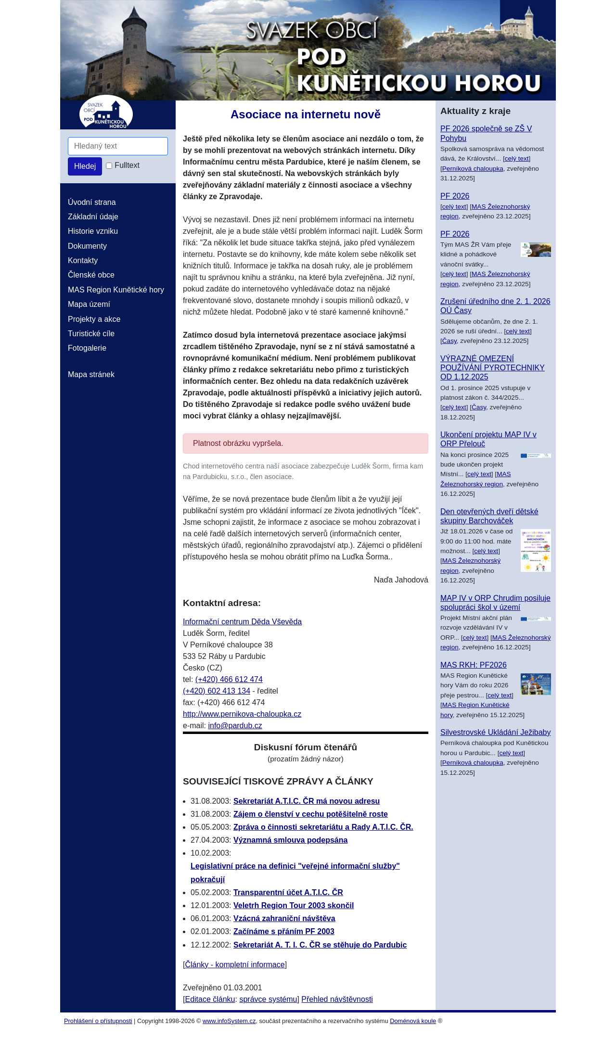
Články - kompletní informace (234, 965)
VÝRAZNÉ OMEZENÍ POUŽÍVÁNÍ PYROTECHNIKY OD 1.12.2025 (492, 367)
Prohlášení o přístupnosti (98, 1020)
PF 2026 (454, 196)
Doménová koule (413, 1020)
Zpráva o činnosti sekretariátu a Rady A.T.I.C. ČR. (323, 827)
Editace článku (210, 999)
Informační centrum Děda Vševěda (242, 622)
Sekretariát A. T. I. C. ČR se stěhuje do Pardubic (320, 945)
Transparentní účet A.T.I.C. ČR (288, 892)
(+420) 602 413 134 (216, 691)
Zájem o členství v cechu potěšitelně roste (310, 814)
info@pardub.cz (235, 725)
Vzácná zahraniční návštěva (284, 918)
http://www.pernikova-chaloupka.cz (242, 714)
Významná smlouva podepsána (290, 840)
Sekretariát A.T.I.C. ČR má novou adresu (306, 801)
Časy (449, 340)
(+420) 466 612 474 (229, 679)
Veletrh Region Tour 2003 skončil (293, 905)
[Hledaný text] (118, 146)
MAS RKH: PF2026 (473, 665)
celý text (517, 158)
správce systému (268, 999)
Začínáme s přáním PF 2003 (283, 931)
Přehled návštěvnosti (337, 999)
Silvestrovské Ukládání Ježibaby (495, 732)
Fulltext (127, 165)
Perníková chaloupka (472, 168)
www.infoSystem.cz (229, 1020)
